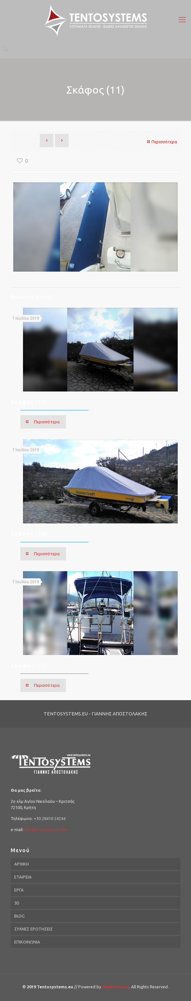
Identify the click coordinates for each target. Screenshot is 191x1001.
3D (16, 903)
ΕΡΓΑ (19, 890)
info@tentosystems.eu (45, 829)
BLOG (19, 916)
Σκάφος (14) (29, 534)
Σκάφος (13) (29, 665)
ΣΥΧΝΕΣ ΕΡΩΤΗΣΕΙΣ (33, 929)
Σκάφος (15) (29, 402)
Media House (115, 986)
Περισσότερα (161, 141)
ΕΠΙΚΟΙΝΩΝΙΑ (27, 942)
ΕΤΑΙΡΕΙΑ (23, 877)
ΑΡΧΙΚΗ (21, 864)
